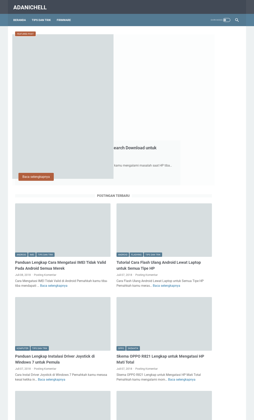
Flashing (113, 161)
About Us (93, 405)
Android (21, 161)
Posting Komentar (45, 181)
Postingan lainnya (90, 382)
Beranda (21, 15)
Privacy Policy (146, 405)
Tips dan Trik (45, 161)
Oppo (98, 246)
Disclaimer (127, 405)
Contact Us (110, 405)
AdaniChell (31, 4)
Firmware (66, 15)
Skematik (109, 246)
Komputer (22, 246)
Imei (32, 161)
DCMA (162, 405)
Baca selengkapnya (112, 95)
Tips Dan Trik (43, 15)
